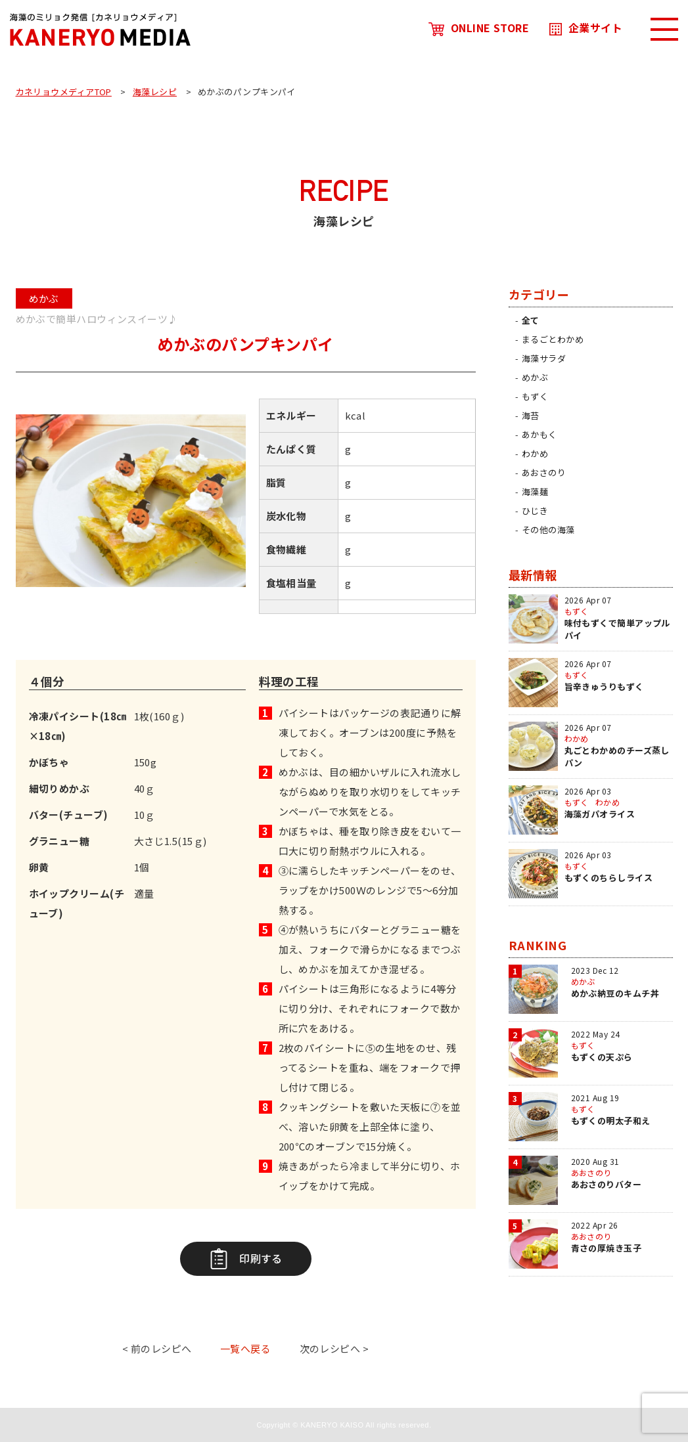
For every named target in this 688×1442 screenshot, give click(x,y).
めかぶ (535, 377)
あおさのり (544, 472)
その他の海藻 (548, 529)
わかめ (535, 453)
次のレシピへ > (334, 1348)
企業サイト (585, 27)
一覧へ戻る (245, 1348)
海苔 (530, 415)
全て (530, 320)
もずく (535, 396)
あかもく (539, 434)
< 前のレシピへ (157, 1348)
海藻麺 (535, 491)
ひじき (535, 510)
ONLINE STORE (478, 27)
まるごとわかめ (553, 339)
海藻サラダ (544, 358)
